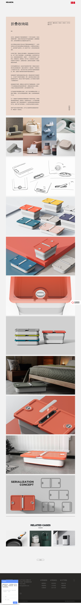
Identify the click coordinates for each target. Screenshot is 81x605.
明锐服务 (63, 587)
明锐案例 (43, 582)
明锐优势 (63, 589)
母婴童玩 (44, 585)
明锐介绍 (63, 585)
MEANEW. (12, 2)
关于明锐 (63, 582)
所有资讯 (53, 585)
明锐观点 (53, 582)
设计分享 (53, 589)
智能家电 (44, 587)
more (40, 561)
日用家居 (44, 589)
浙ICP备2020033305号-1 (70, 603)
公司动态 (53, 587)
